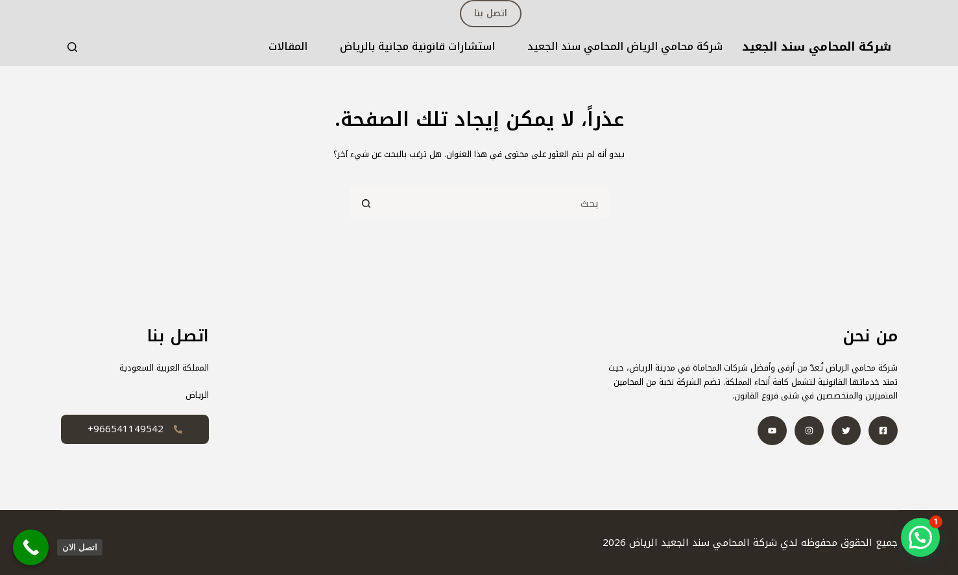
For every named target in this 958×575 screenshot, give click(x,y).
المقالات (288, 47)
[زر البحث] (366, 203)
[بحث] (72, 47)
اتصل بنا (490, 13)
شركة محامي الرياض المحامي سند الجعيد (625, 47)
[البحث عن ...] (495, 203)
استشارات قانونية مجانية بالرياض (417, 47)
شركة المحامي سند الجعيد (816, 47)
